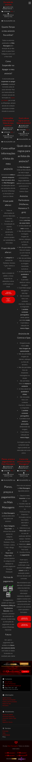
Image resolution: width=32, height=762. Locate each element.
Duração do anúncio (8, 3)
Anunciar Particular (24, 619)
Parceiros (5, 705)
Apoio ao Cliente (8, 299)
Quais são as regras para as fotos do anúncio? (24, 120)
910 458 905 (8, 682)
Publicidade (6, 735)
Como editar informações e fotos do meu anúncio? (8, 122)
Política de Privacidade (9, 702)
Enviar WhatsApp (8, 293)
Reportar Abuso (7, 722)
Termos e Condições (8, 700)
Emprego (5, 731)
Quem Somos (6, 698)
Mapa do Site (6, 703)
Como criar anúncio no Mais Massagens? (23, 461)
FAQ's (4, 720)
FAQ (12, 11)
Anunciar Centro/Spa (9, 718)
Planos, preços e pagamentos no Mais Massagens (8, 461)
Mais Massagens (13, 746)
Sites (3, 733)
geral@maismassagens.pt (13, 685)
